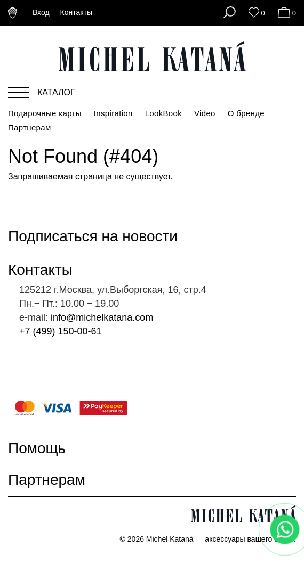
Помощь (43, 448)
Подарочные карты (45, 113)
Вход (41, 12)
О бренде (246, 113)
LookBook (163, 113)
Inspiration (113, 113)
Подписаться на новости (99, 236)
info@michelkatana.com (102, 317)
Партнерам (29, 127)
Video (204, 113)
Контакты (76, 12)
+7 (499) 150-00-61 (60, 331)
